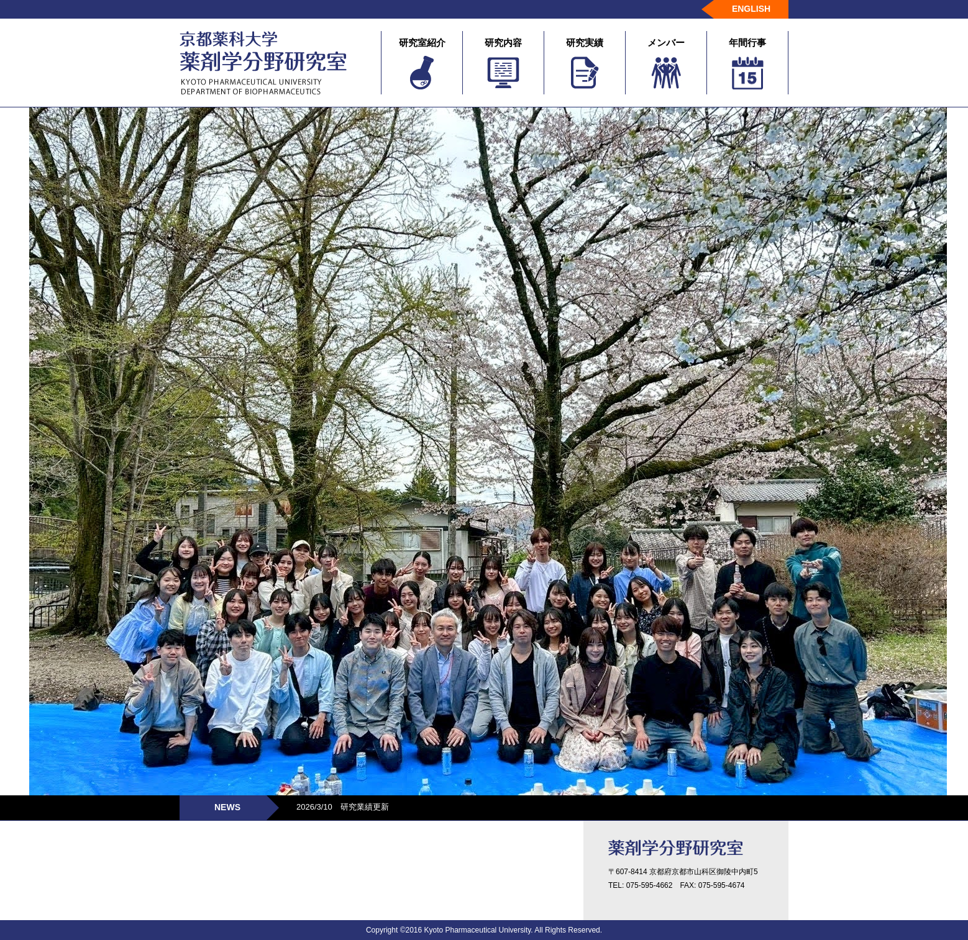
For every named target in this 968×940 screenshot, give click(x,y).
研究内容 (503, 63)
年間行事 (747, 63)
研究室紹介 (422, 63)
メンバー (666, 63)
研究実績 (584, 63)
